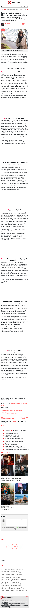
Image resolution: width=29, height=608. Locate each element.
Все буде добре (5, 571)
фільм (11, 428)
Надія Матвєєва (5, 577)
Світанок (23, 579)
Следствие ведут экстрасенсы (18, 580)
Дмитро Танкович (5, 574)
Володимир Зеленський (17, 569)
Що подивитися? (20, 428)
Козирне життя (19, 574)
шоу (17, 590)
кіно (6, 428)
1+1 (2, 569)
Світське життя (5, 580)
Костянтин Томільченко (7, 576)
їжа (26, 590)
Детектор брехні (5, 573)
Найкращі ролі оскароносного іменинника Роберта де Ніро (11, 479)
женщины (7, 430)
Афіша (2, 30)
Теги (2, 565)
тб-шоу (7, 590)
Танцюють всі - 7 (5, 582)
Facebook (13, 421)
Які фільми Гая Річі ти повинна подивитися (11, 508)
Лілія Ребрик (18, 576)
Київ (13, 574)
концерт (21, 587)
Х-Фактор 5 (14, 584)
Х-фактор (21, 584)
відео (20, 585)
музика (13, 588)
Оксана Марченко (15, 577)
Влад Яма (7, 569)
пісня (23, 588)
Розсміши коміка (15, 579)
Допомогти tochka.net (12, 9)
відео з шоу (4, 587)
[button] (24, 6)
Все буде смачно (15, 571)
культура (3, 588)
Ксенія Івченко (8, 23)
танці (2, 590)
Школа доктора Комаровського (9, 585)
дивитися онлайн (13, 587)
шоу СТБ (21, 590)
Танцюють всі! (15, 582)
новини (18, 588)
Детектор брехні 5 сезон (17, 573)
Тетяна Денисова (5, 584)
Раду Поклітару (5, 579)
